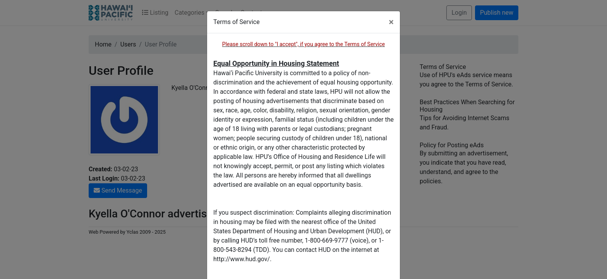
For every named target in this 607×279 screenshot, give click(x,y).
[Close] (391, 22)
